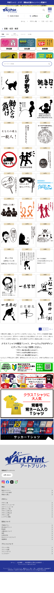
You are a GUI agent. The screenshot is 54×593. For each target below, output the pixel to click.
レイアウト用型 (6, 538)
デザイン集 (33, 21)
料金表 (3, 550)
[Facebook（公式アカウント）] (7, 503)
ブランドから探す (7, 513)
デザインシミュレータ (8, 526)
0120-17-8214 (14, 16)
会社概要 (19, 583)
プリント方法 (5, 568)
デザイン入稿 (5, 536)
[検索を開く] (44, 10)
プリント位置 (5, 570)
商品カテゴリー (6, 511)
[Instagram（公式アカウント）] (3, 503)
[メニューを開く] (50, 10)
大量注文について (7, 552)
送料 (3, 554)
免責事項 (4, 560)
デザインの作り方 (7, 532)
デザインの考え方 (7, 534)
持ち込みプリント (7, 548)
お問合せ (33, 16)
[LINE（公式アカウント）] (16, 503)
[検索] (49, 85)
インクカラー (5, 574)
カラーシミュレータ (7, 528)
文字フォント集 (6, 530)
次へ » (51, 350)
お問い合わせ (7, 496)
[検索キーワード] (24, 85)
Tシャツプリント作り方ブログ (27, 585)
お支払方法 (5, 556)
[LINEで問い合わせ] (48, 16)
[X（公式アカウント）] (11, 503)
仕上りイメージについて (9, 558)
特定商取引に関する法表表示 (33, 583)
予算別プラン (5, 546)
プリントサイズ (6, 572)
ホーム (23, 21)
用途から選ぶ (5, 515)
